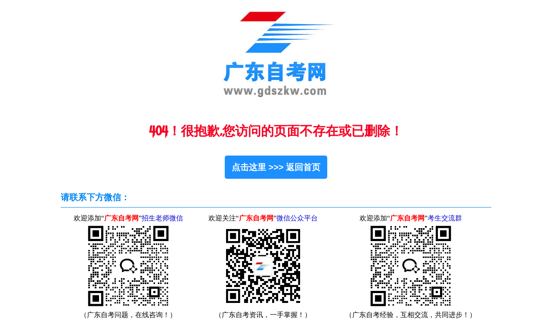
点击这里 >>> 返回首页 (276, 167)
